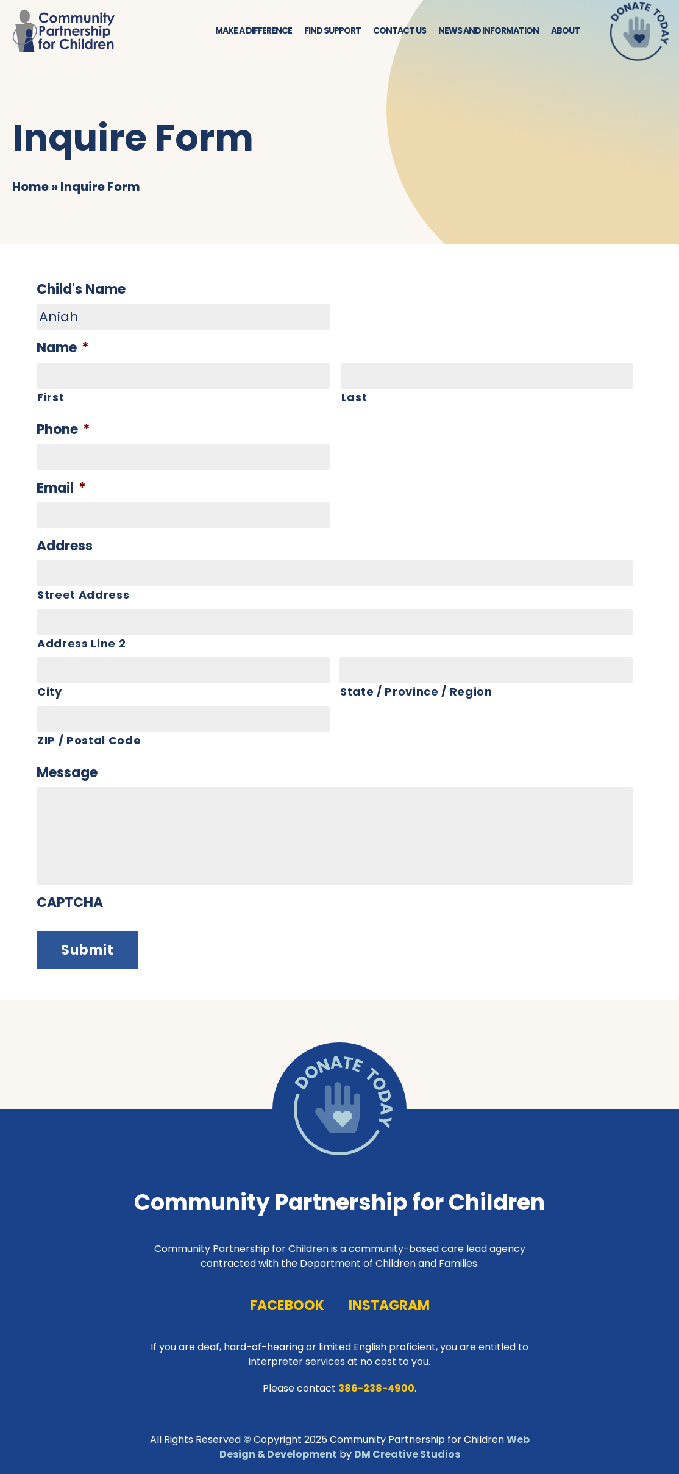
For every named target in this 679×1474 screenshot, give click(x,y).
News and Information (488, 30)
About (565, 30)
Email (61, 488)
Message (67, 773)
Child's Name (81, 290)
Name (63, 348)
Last (354, 397)
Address (65, 546)
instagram (389, 1305)
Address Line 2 (81, 643)
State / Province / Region (416, 691)
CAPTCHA (70, 903)
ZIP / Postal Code (89, 740)
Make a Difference (253, 30)
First (50, 397)
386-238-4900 (376, 1388)
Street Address (83, 594)
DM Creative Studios (407, 1454)
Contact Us (399, 30)
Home (30, 186)
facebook (287, 1305)
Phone (63, 430)
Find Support (332, 30)
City (49, 691)
